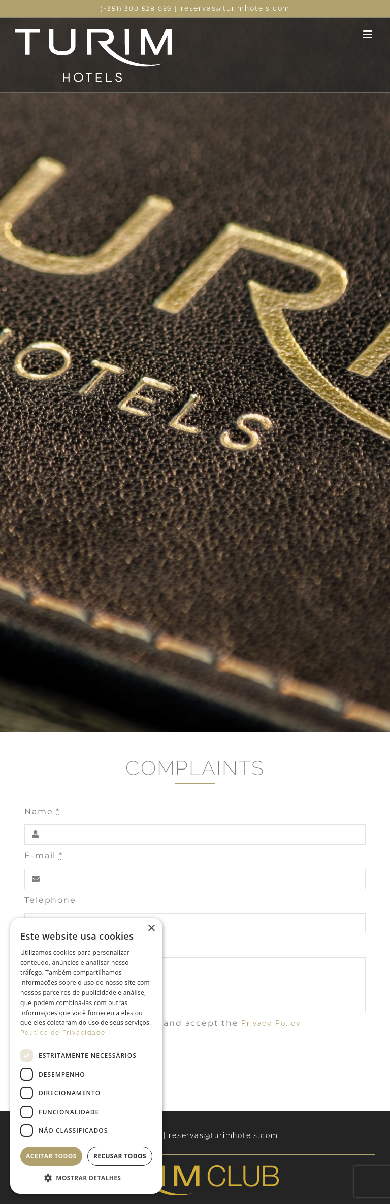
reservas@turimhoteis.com (235, 8)
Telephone (50, 900)
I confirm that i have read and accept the (168, 1023)
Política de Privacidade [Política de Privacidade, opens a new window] (62, 1032)
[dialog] (86, 1056)
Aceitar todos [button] (51, 1156)
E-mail (43, 855)
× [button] (151, 928)
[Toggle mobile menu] (369, 34)
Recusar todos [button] (119, 1156)
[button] (86, 1178)
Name (42, 811)
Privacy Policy (271, 1023)
